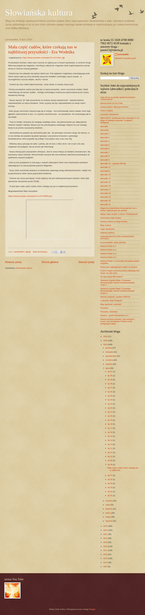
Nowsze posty (13, 262)
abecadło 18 (105, 193)
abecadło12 (105, 171)
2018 (105, 546)
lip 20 (110, 416)
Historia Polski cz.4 (108, 257)
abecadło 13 (105, 175)
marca (108, 513)
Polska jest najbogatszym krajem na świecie (118, 267)
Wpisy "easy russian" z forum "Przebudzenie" (119, 214)
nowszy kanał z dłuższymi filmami (114, 107)
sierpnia (109, 364)
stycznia (109, 521)
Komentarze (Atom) (24, 268)
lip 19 (110, 420)
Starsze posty (86, 262)
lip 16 (110, 432)
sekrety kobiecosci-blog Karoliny (113, 221)
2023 (105, 526)
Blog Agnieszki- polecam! (110, 304)
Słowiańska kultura (39, 12)
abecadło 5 (105, 145)
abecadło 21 (105, 204)
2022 (105, 530)
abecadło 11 (105, 167)
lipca (107, 368)
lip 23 (110, 404)
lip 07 (110, 475)
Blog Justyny (105, 225)
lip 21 (110, 412)
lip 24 (110, 400)
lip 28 (110, 384)
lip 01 (110, 495)
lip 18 (110, 424)
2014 (105, 562)
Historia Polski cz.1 (108, 246)
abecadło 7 (105, 152)
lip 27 (110, 388)
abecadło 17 (105, 189)
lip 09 (110, 460)
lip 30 (110, 376)
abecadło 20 (105, 201)
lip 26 (110, 392)
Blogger (92, 609)
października (111, 356)
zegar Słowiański (107, 229)
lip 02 (110, 491)
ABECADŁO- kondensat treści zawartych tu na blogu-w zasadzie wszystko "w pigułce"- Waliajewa (119, 120)
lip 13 (110, 444)
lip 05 (110, 479)
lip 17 (110, 428)
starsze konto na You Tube (111, 103)
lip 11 (110, 452)
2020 (105, 538)
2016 (105, 554)
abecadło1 (104, 130)
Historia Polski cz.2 (108, 250)
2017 (105, 550)
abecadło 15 (105, 182)
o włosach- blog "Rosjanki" (111, 300)
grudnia (108, 348)
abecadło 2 (105, 134)
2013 (105, 566)
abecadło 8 (105, 156)
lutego (108, 517)
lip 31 (110, 371)
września (109, 360)
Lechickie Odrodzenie (109, 114)
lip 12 (110, 448)
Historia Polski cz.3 (108, 253)
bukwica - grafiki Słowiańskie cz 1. (114, 315)
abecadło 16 (105, 186)
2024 (105, 344)
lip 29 (110, 379)
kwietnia (109, 509)
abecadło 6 (105, 149)
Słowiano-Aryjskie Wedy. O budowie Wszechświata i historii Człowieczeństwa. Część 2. (117, 291)
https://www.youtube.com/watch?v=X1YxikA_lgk (44, 58)
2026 (105, 336)
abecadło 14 (105, 178)
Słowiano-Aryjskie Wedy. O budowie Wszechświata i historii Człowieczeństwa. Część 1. (117, 282)
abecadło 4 (105, 141)
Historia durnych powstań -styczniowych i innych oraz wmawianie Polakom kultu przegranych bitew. (117, 321)
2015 (105, 558)
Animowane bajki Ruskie (110, 218)
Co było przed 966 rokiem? (111, 277)
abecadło (104, 126)
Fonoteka (104, 308)
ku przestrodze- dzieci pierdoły (113, 242)
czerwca (109, 501)
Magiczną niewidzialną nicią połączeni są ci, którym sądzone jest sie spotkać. (118, 209)
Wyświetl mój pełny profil (125, 58)
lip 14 (110, 440)
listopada (109, 352)
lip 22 (110, 408)
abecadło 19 (105, 197)
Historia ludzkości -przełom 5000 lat (115, 297)
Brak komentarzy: (40, 252)
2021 (105, 534)
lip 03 (110, 487)
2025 (105, 340)
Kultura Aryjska (106, 110)
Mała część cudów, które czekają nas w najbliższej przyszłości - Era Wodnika (42, 49)
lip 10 (110, 456)
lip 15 (110, 436)
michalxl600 (123, 54)
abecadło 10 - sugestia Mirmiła (113, 163)
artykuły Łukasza (107, 233)
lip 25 (110, 396)
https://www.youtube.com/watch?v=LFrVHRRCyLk (30, 196)
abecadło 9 (105, 160)
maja (107, 505)
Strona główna (50, 262)
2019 (105, 542)
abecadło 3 (105, 137)
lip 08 (110, 464)
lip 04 (110, 483)
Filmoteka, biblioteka (108, 312)
